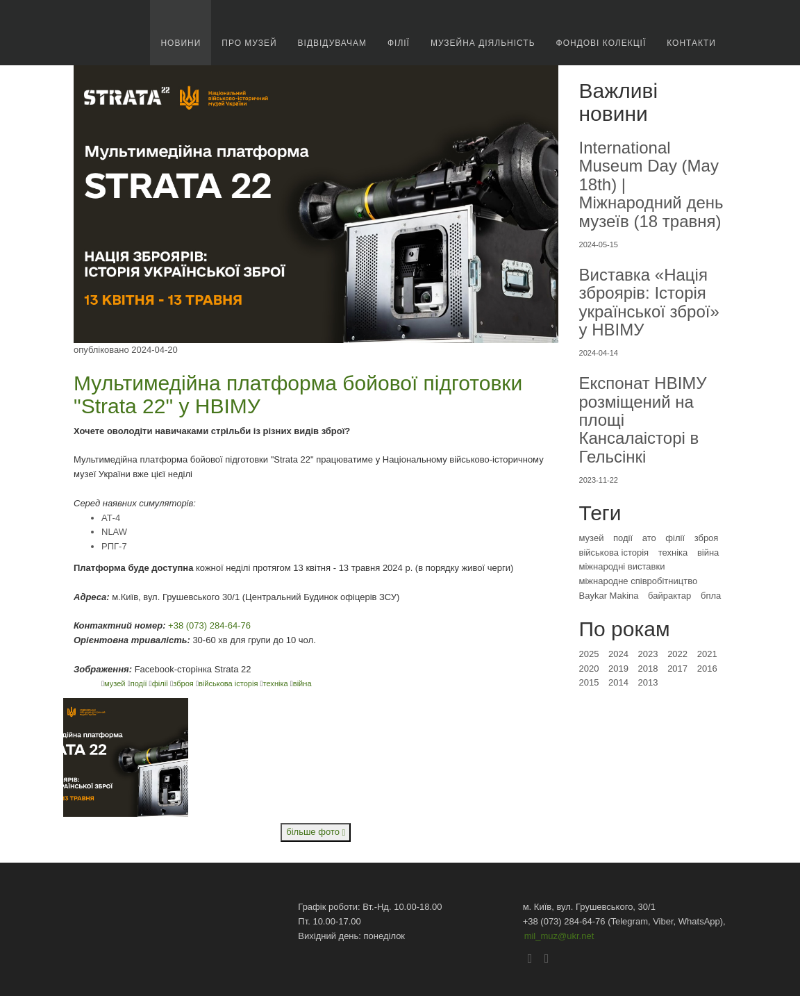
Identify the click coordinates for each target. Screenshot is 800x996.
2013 (648, 682)
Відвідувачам (332, 43)
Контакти (691, 43)
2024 (618, 654)
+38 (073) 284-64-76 (209, 625)
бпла (711, 595)
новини (180, 43)
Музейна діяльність (483, 43)
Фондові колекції (601, 43)
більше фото (315, 832)
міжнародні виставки (622, 566)
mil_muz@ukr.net (559, 936)
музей (116, 683)
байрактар (669, 595)
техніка (276, 683)
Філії (399, 43)
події (140, 683)
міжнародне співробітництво (638, 581)
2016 (707, 668)
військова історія (229, 683)
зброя (184, 683)
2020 (589, 668)
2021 (707, 654)
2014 (618, 682)
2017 (677, 668)
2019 (618, 668)
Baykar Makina (609, 595)
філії (161, 683)
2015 (589, 682)
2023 (648, 654)
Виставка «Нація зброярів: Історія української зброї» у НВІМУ (649, 302)
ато (649, 538)
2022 (677, 654)
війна (302, 683)
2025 (589, 654)
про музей (249, 43)
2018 (648, 668)
